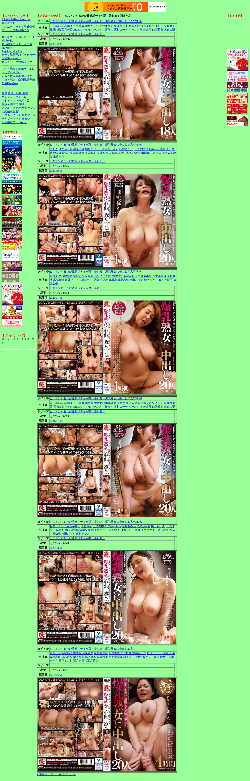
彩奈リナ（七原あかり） (65, 526)
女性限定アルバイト (14, 122)
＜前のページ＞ (46, 774)
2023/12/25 (56, 43)
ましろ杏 (160, 25)
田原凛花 (114, 152)
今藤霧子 (86, 526)
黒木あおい (63, 530)
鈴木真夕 (55, 276)
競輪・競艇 (15, 93)
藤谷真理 (90, 656)
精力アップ (29, 115)
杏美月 (77, 653)
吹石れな (67, 656)
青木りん (55, 653)
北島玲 (127, 653)
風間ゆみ (93, 276)
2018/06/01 (56, 674)
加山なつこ (86, 279)
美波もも (102, 152)
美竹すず (96, 403)
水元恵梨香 (116, 656)
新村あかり (126, 149)
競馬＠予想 (8, 23)
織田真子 (146, 152)
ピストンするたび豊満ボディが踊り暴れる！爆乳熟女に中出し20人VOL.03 (96, 398)
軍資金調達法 (10, 104)
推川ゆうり (60, 156)
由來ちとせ (98, 530)
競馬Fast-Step (10, 83)
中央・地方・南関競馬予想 (18, 79)
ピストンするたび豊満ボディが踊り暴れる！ (77, 34)
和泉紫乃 (87, 653)
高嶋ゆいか (71, 25)
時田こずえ (136, 279)
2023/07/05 (56, 297)
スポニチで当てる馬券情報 (18, 26)
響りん (109, 29)
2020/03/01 (56, 547)
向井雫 (147, 29)
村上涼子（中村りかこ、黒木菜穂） (145, 656)
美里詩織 (55, 29)
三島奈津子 (113, 530)
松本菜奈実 (121, 25)
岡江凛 (124, 152)
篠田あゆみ (158, 526)
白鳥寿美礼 (145, 276)
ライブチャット (11, 118)
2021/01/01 (56, 420)
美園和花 (90, 152)
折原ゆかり (154, 653)
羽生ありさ (154, 530)
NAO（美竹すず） (102, 25)
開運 (21, 104)
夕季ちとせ (66, 149)
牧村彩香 (67, 276)
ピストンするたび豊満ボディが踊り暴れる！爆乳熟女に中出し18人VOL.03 (96, 21)
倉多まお (134, 25)
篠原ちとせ (66, 152)
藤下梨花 (78, 656)
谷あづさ (78, 149)
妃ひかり (135, 152)
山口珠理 (139, 149)
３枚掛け (7, 47)
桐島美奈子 (116, 653)
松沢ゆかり (151, 279)
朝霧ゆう (67, 653)
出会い (26, 118)
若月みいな (160, 152)
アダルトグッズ (11, 115)
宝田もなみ (80, 276)
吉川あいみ (57, 25)
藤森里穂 (84, 25)
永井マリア (72, 279)
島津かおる (130, 276)
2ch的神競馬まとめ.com (16, 19)
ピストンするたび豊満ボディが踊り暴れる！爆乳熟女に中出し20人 (91, 648)
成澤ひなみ (168, 530)
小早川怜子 (164, 149)
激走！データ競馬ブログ (17, 62)
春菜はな (140, 530)
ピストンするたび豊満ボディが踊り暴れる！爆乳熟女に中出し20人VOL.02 (96, 521)
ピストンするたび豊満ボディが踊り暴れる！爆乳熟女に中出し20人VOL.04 (96, 271)
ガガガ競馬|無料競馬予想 (17, 76)
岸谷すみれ (114, 526)
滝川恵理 (105, 276)
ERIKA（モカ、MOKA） (88, 29)
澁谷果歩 (134, 403)
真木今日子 (166, 279)
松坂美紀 (151, 149)
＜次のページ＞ (66, 774)
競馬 (4, 93)
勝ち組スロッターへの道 (17, 44)
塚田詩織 (78, 152)
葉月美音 (67, 29)
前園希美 (157, 29)
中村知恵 (117, 276)
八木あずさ (159, 276)
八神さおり (135, 29)
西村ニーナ (121, 29)
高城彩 (113, 279)
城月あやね (129, 526)
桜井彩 (171, 25)
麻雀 (25, 93)
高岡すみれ (66, 660)
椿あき (54, 149)
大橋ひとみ (168, 653)
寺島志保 (123, 279)
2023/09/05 (56, 170)
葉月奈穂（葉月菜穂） (87, 660)
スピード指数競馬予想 (15, 30)
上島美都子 (100, 526)
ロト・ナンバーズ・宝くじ (18, 100)
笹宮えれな (147, 25)
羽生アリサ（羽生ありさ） (101, 149)
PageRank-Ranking (12, 51)
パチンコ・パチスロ (14, 96)
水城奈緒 (58, 279)
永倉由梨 (169, 29)
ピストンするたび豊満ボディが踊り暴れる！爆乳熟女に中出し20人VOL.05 (96, 144)
